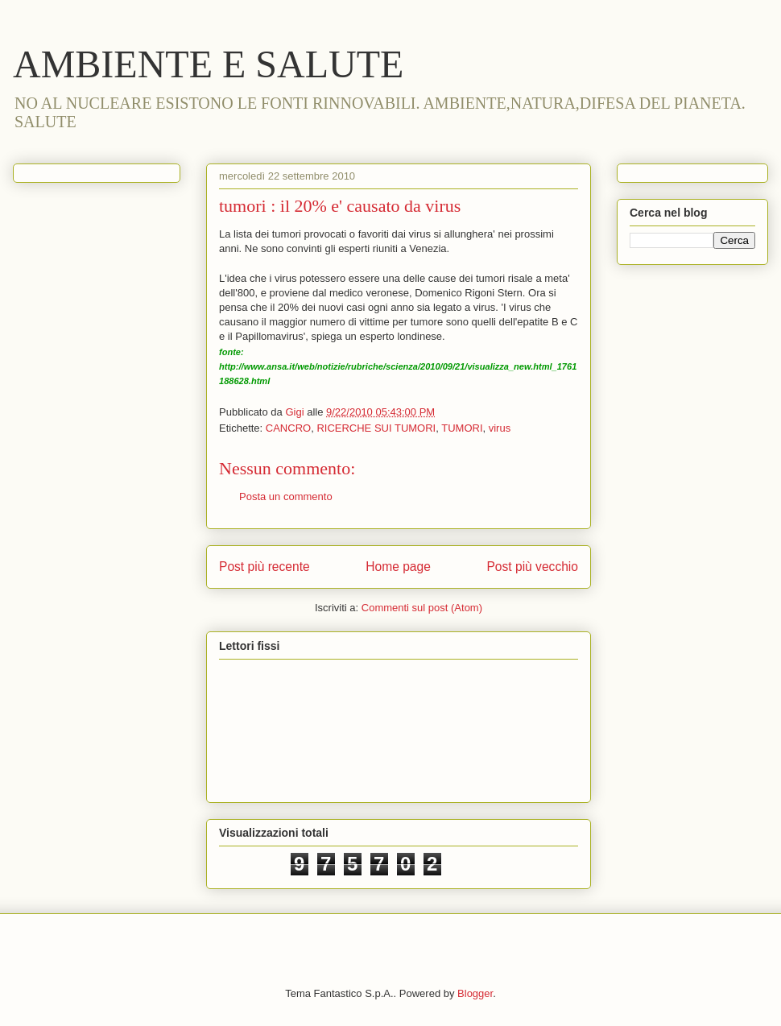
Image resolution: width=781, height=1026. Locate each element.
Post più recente (264, 566)
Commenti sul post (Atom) (422, 608)
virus (499, 428)
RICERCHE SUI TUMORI (376, 428)
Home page (398, 566)
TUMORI (461, 428)
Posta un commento (286, 496)
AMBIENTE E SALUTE (208, 64)
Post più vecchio (532, 566)
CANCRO (288, 428)
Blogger (475, 993)
